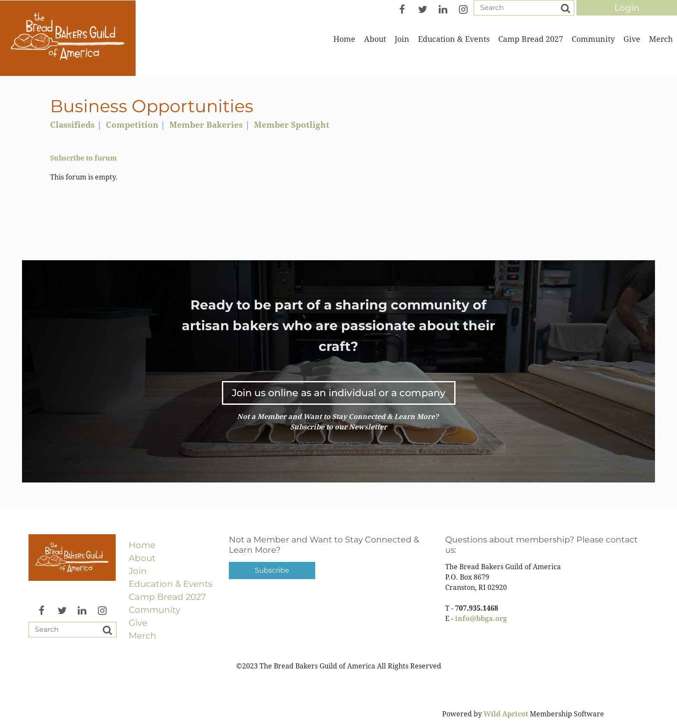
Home (142, 545)
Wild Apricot (506, 714)
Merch (142, 635)
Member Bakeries (206, 125)
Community (154, 610)
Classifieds (72, 125)
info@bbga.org (481, 619)
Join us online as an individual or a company (339, 393)
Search (565, 8)
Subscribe (272, 570)
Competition (132, 125)
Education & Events (170, 584)
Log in (626, 8)
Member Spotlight (291, 125)
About (142, 558)
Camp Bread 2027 (167, 597)
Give (138, 623)
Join (138, 571)
